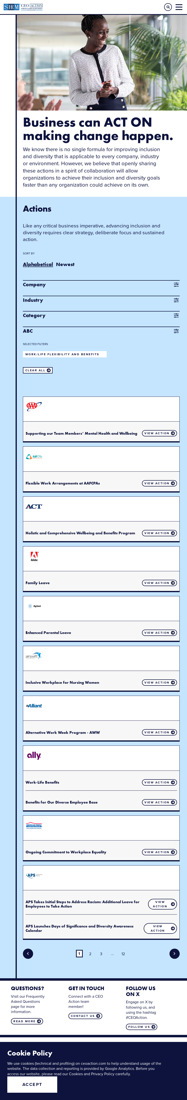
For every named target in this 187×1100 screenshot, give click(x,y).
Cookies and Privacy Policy (91, 1074)
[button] (168, 7)
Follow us (139, 1027)
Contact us (83, 1016)
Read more (24, 1021)
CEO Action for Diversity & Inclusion (49, 7)
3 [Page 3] (101, 954)
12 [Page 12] (123, 954)
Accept (32, 1084)
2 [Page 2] (90, 954)
